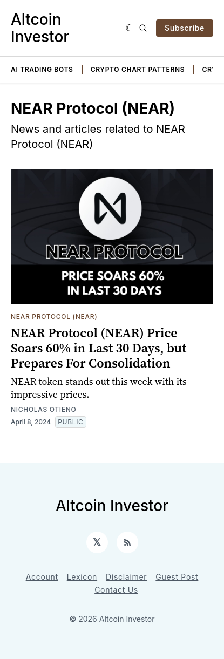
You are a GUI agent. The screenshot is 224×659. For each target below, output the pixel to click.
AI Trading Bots (42, 69)
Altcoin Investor (40, 28)
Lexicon (82, 576)
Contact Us (116, 589)
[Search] (143, 28)
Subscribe (185, 27)
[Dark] (129, 28)
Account (42, 576)
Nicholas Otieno (43, 409)
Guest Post (176, 576)
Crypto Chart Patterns (138, 69)
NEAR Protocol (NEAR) (54, 316)
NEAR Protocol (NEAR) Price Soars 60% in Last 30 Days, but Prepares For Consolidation (98, 348)
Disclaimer (126, 576)
